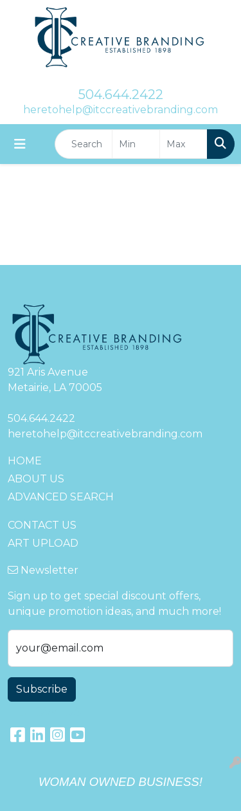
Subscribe (41, 689)
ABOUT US (36, 479)
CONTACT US (42, 525)
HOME (25, 461)
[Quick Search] (83, 144)
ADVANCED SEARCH (61, 497)
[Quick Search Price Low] (136, 144)
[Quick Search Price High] (183, 144)
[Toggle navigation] (19, 144)
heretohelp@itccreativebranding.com (120, 110)
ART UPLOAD (43, 543)
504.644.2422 (120, 94)
